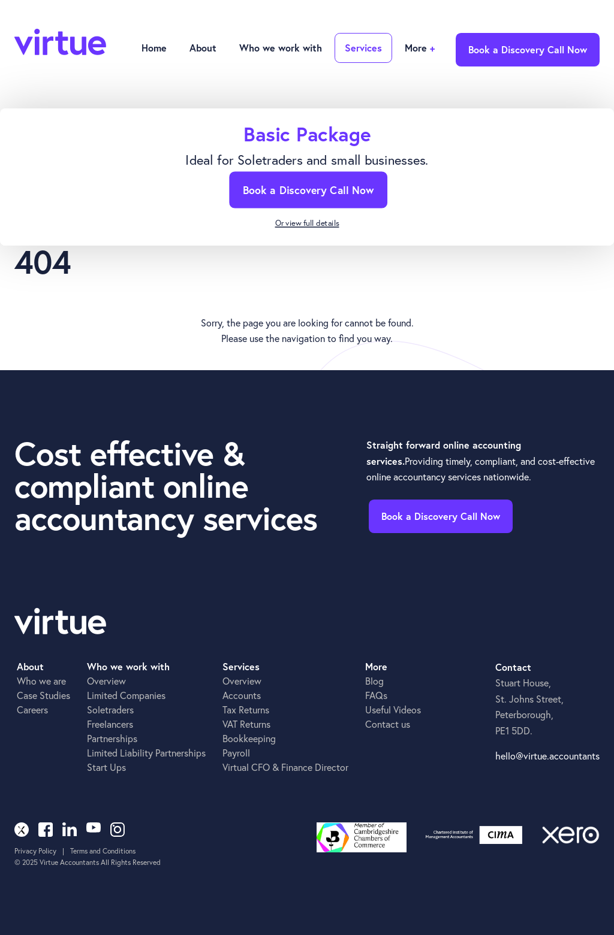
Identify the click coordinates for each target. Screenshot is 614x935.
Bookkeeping (249, 738)
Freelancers (110, 724)
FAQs (376, 695)
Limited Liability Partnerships (146, 752)
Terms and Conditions (103, 850)
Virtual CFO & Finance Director (285, 767)
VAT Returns (246, 724)
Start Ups (106, 767)
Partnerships (112, 738)
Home (154, 47)
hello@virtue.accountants (547, 755)
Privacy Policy (35, 850)
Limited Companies (126, 695)
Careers (32, 709)
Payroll (236, 752)
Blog (374, 680)
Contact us (387, 724)
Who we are (41, 680)
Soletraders (110, 709)
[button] (202, 48)
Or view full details (307, 224)
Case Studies (43, 695)
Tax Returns (245, 709)
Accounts (241, 695)
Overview (106, 680)
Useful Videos (393, 709)
